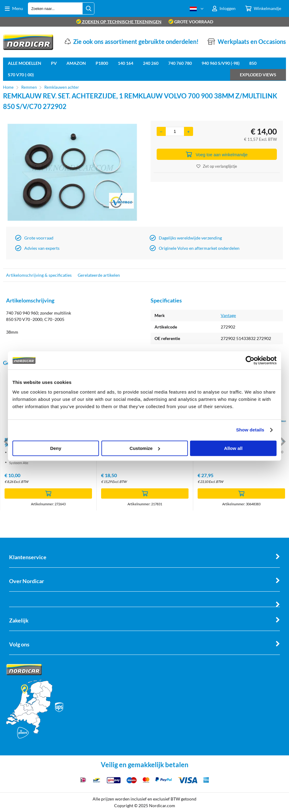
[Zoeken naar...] (88, 8)
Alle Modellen (24, 63)
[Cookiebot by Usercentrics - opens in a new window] (250, 360)
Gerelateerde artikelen (99, 275)
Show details (250, 429)
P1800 (102, 63)
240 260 (150, 63)
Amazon (76, 63)
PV (54, 63)
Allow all (233, 448)
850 (253, 63)
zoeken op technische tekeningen (119, 21)
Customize (145, 448)
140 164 (125, 63)
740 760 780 (180, 63)
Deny (55, 448)
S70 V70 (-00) (21, 74)
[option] (72, 172)
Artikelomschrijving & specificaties (39, 275)
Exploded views (258, 74)
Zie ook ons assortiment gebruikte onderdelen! (136, 41)
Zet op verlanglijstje (216, 166)
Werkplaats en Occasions (252, 41)
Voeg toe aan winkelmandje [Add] (216, 154)
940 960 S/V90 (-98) (221, 63)
